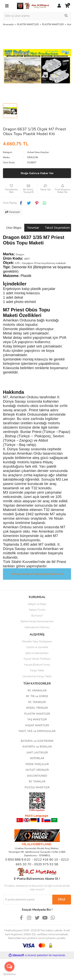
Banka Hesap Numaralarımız (37, 621)
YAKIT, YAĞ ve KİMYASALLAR (37, 731)
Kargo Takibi (37, 670)
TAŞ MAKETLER (37, 719)
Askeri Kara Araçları (38, 152)
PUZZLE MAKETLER (37, 787)
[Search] (37, 16)
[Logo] (33, 5)
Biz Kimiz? (37, 616)
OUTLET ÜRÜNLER (37, 770)
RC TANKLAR (37, 781)
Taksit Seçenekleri (57, 228)
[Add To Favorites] (11, 189)
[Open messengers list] (9, 966)
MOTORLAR (37, 758)
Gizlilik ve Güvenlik (37, 647)
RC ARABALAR (37, 690)
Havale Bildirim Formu (37, 665)
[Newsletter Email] (27, 900)
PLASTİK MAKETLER (37, 714)
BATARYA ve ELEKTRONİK (37, 741)
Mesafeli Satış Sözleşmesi (37, 641)
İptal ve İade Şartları (37, 653)
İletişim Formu (37, 610)
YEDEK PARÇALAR (37, 764)
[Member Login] (59, 6)
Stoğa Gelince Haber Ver (37, 173)
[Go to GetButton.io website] (9, 974)
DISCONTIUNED (37, 776)
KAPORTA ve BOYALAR (37, 747)
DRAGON (32, 157)
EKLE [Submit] (61, 899)
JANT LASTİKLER (37, 752)
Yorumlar (33, 228)
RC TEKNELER (37, 702)
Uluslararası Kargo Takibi (37, 676)
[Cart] (67, 6)
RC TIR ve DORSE (37, 696)
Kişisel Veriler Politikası (37, 659)
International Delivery (37, 627)
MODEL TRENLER (37, 708)
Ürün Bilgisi (13, 228)
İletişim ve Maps (37, 604)
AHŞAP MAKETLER (37, 725)
